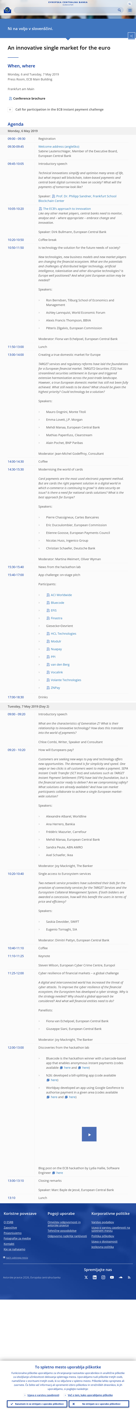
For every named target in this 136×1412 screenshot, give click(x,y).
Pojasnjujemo (13, 1233)
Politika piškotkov (102, 1236)
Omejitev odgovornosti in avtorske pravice (64, 1223)
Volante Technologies (66, 680)
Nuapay (56, 649)
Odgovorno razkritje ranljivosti (67, 1236)
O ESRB (8, 1222)
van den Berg (60, 664)
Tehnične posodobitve (62, 1230)
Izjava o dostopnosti (104, 1241)
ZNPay (55, 688)
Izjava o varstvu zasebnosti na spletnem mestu (110, 1229)
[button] (129, 3)
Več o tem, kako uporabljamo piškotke (90, 1394)
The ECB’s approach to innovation (67, 209)
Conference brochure (29, 98)
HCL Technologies (63, 633)
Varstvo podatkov (102, 1222)
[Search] (66, 10)
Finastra (56, 618)
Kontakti (9, 1244)
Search (119, 10)
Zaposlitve (10, 1227)
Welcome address (51, 146)
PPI (53, 657)
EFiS (54, 610)
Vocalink (57, 672)
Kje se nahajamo (14, 1249)
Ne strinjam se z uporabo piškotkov (101, 1403)
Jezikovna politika (102, 1247)
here (67, 1067)
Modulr (56, 641)
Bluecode (57, 603)
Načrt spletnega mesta (17, 1257)
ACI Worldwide (61, 595)
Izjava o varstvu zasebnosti (43, 1394)
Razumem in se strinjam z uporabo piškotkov (39, 1403)
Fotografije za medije (17, 1238)
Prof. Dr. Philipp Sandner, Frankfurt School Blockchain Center (77, 198)
